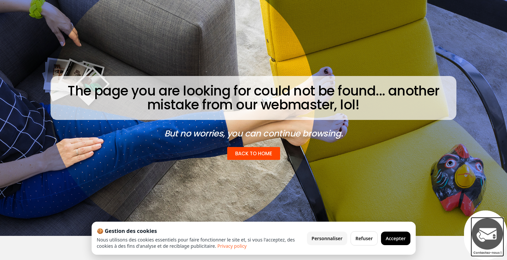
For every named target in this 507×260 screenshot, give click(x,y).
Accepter (395, 238)
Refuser (364, 238)
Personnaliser (327, 238)
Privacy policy (232, 246)
